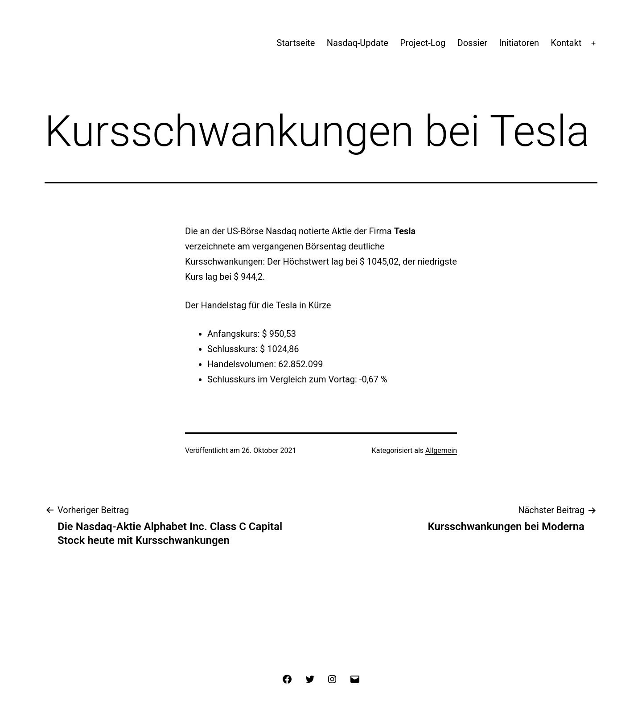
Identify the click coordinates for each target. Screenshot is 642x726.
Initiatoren (519, 42)
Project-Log (422, 42)
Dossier (472, 42)
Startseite (295, 42)
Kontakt (566, 42)
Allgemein (441, 450)
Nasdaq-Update (357, 42)
